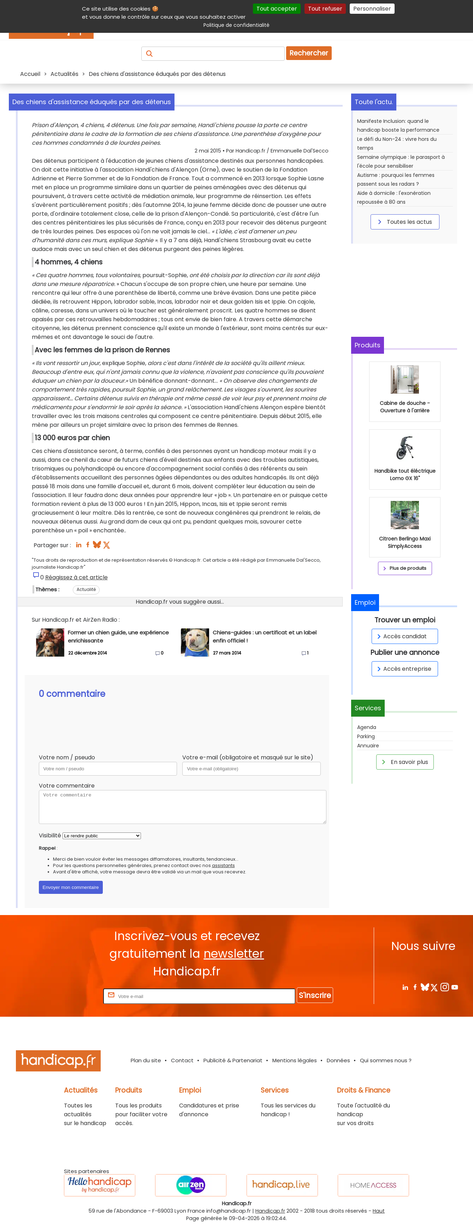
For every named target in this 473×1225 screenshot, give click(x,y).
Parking (366, 736)
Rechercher (309, 53)
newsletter (233, 953)
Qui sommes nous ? (386, 1060)
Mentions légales (294, 1060)
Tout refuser (325, 9)
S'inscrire (315, 995)
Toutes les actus (404, 221)
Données (338, 1060)
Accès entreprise (403, 668)
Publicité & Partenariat (232, 1060)
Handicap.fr (270, 1210)
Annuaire (368, 745)
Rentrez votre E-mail (73, 996)
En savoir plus (403, 762)
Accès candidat (401, 636)
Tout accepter (276, 9)
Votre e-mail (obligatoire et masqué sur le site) (247, 757)
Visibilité (50, 835)
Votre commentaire (67, 786)
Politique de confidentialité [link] (236, 25)
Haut (379, 1210)
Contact (182, 1060)
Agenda (366, 727)
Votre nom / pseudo (67, 757)
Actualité (86, 589)
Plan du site (146, 1060)
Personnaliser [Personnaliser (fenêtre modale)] (372, 9)
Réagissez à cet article (76, 577)
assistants (223, 865)
